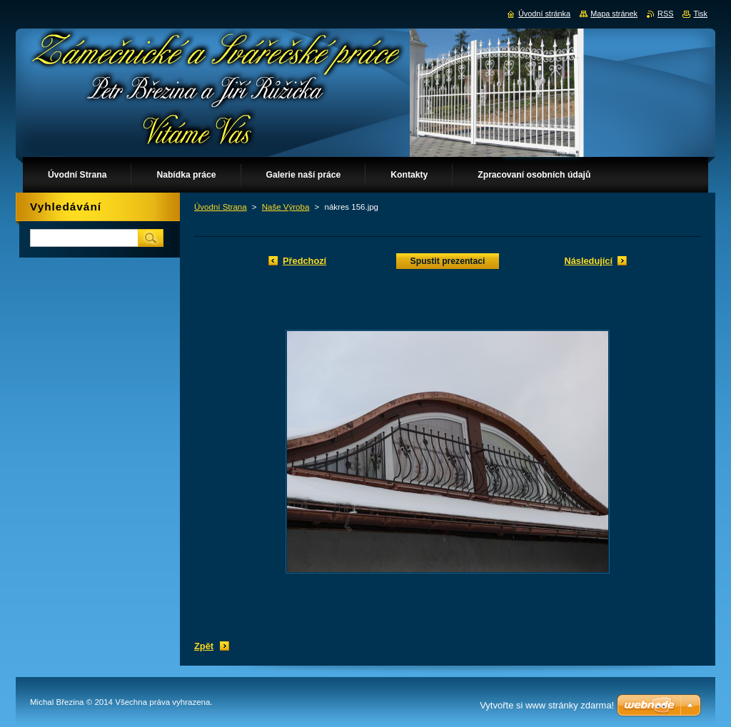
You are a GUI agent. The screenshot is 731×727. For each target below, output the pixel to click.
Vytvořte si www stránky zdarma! (547, 705)
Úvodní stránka (544, 13)
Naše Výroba (286, 207)
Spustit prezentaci (447, 261)
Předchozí (304, 260)
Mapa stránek (613, 13)
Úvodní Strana (220, 207)
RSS (665, 13)
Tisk (700, 13)
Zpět (203, 646)
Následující (588, 260)
